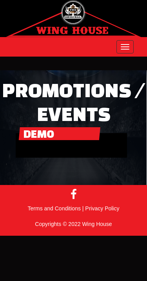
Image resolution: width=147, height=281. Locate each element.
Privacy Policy (102, 208)
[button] (125, 46)
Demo (39, 134)
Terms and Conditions (54, 208)
